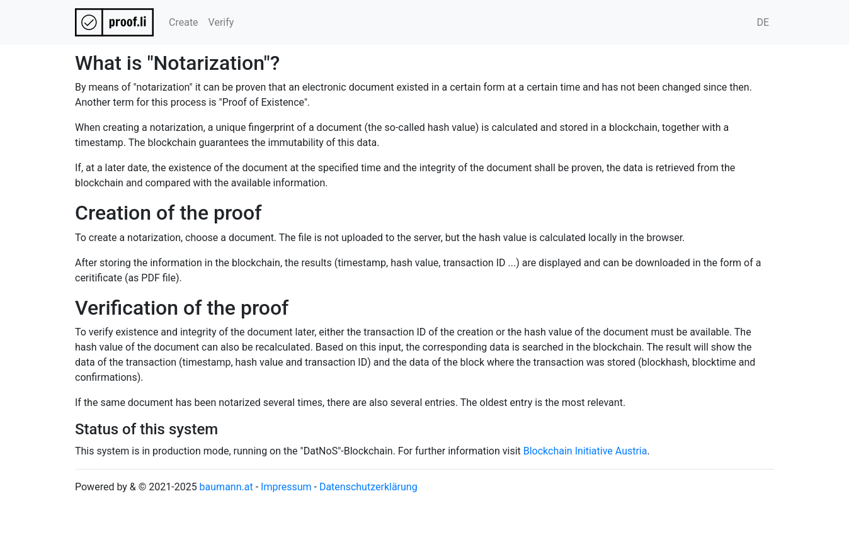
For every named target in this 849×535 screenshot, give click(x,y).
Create (183, 22)
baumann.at (226, 487)
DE (762, 22)
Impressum (286, 487)
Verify (221, 22)
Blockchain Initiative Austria (585, 451)
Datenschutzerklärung (368, 487)
